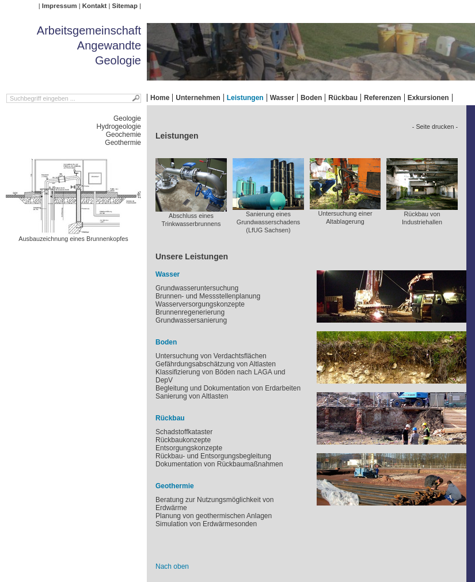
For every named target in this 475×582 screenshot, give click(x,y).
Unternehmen (198, 98)
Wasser (282, 98)
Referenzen (382, 98)
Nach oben (172, 566)
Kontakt (94, 5)
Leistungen (245, 98)
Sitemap (125, 5)
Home (159, 98)
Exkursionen (428, 98)
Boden (311, 98)
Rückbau (343, 98)
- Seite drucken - (435, 126)
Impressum (59, 5)
